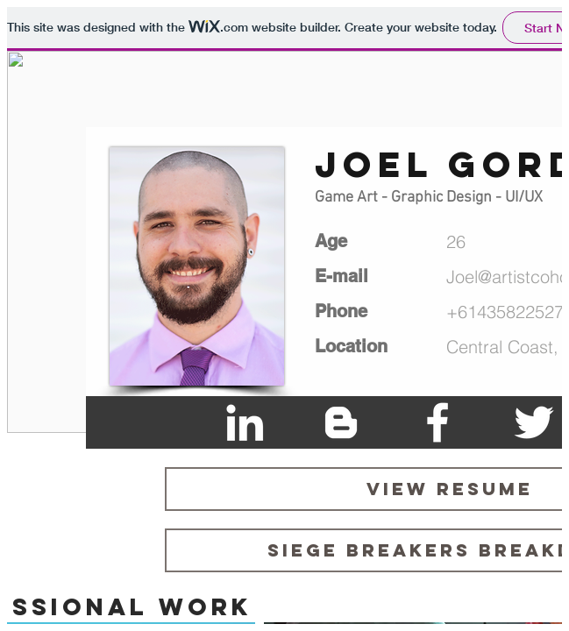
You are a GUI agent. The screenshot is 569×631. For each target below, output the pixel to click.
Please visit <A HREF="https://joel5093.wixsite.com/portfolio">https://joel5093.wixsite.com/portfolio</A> (284, 315)
